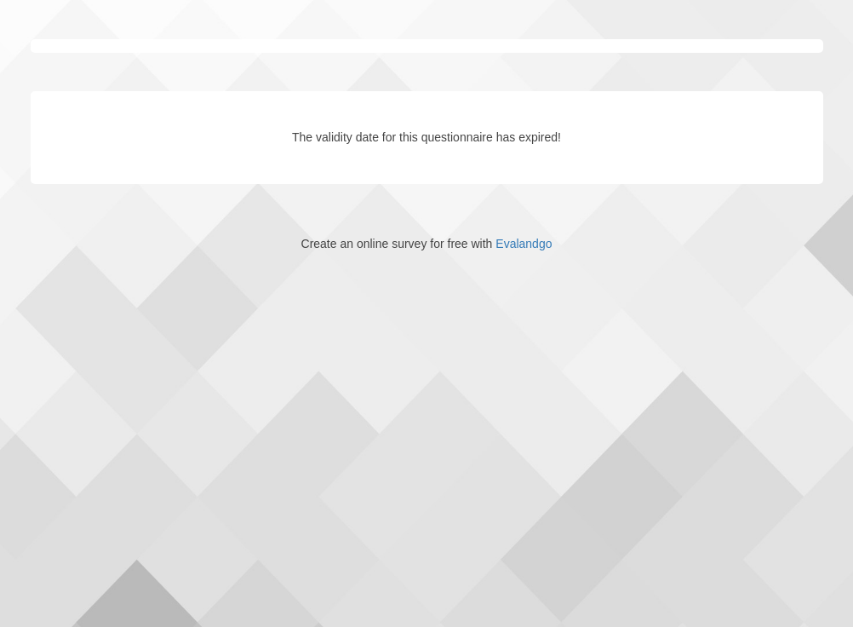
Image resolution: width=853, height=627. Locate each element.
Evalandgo (523, 243)
